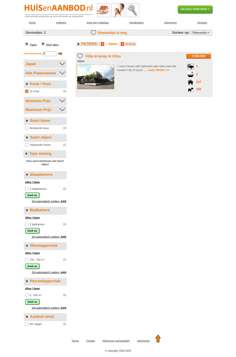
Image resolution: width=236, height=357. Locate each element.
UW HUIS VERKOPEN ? (195, 9)
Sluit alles (49, 44)
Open (31, 44)
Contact (90, 340)
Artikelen (61, 22)
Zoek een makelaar (98, 22)
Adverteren (170, 22)
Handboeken (136, 22)
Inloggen (202, 22)
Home (32, 22)
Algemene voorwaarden (116, 340)
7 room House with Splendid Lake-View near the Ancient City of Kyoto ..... (146, 68)
